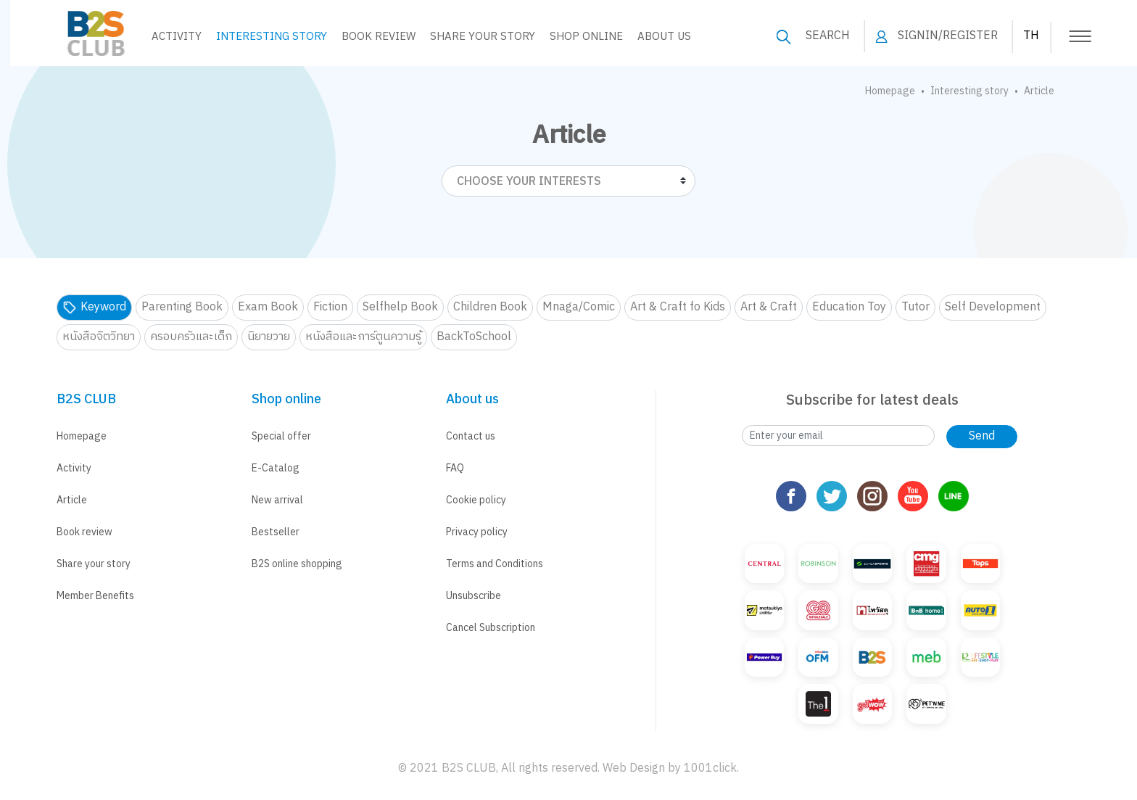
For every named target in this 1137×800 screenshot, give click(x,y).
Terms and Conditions (494, 564)
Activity (166, 37)
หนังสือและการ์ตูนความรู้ (363, 337)
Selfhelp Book (400, 307)
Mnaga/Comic (578, 307)
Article (72, 500)
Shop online (576, 37)
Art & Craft (768, 307)
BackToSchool (474, 337)
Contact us (470, 436)
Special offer (281, 436)
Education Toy (849, 307)
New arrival (277, 500)
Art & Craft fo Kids (677, 307)
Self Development (993, 307)
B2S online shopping (297, 564)
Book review (84, 532)
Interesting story (261, 37)
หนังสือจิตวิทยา (98, 337)
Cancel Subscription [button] (490, 627)
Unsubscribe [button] (473, 595)
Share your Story (472, 37)
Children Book (490, 307)
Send (982, 436)
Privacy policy (477, 532)
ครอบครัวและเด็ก (191, 337)
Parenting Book (182, 307)
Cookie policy (476, 500)
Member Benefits (95, 595)
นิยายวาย (268, 337)
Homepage (890, 91)
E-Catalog (275, 468)
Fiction (330, 307)
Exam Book (268, 307)
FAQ (455, 468)
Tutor (915, 307)
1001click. (711, 768)
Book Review (368, 37)
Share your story (94, 564)
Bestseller (275, 532)
